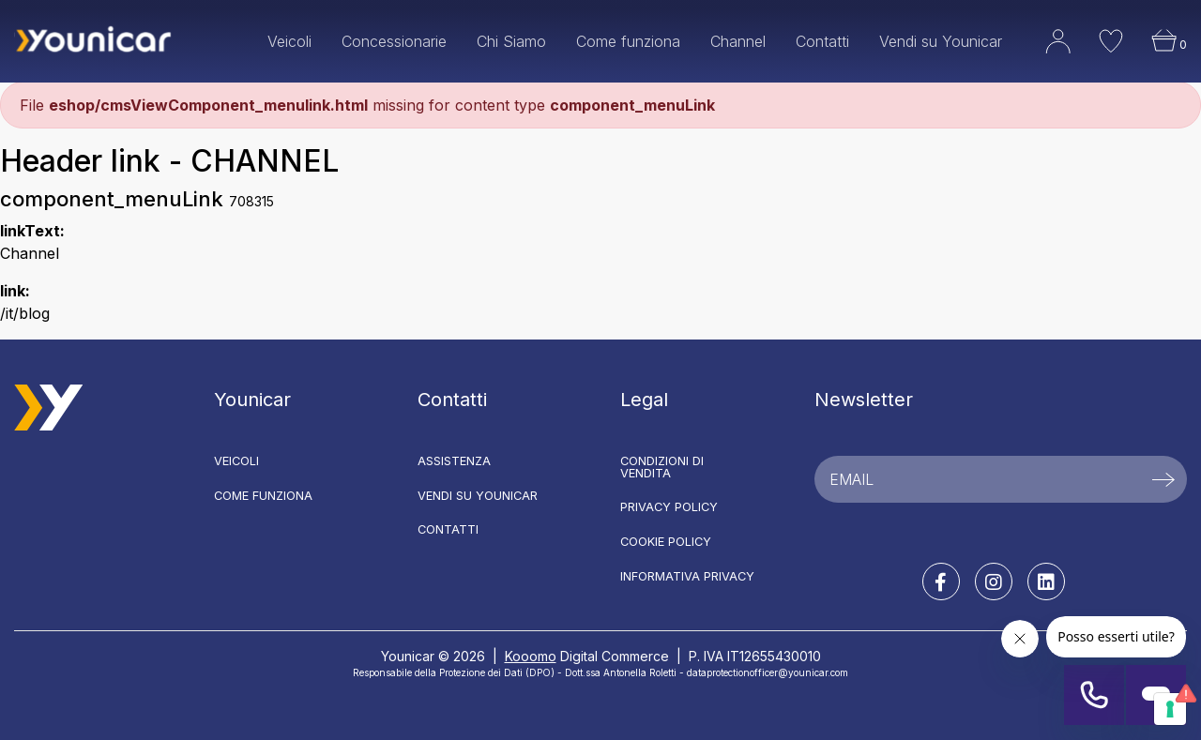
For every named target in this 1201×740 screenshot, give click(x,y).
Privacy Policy (669, 507)
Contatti (822, 41)
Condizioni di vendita (662, 467)
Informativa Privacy (687, 576)
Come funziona (628, 41)
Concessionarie (394, 41)
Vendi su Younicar (940, 41)
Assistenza (454, 461)
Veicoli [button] (289, 41)
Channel (738, 41)
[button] (1044, 55)
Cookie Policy (665, 542)
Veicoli (236, 461)
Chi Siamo (511, 41)
